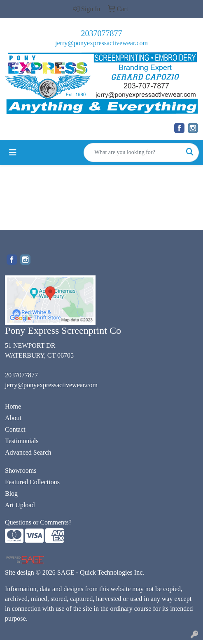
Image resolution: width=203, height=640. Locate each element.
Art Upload (20, 504)
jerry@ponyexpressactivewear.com (101, 42)
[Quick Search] (133, 152)
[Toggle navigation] (12, 152)
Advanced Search (28, 452)
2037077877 (101, 33)
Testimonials (22, 440)
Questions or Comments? (38, 522)
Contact (15, 429)
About (13, 417)
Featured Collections (32, 481)
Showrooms (20, 470)
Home (13, 406)
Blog (11, 493)
